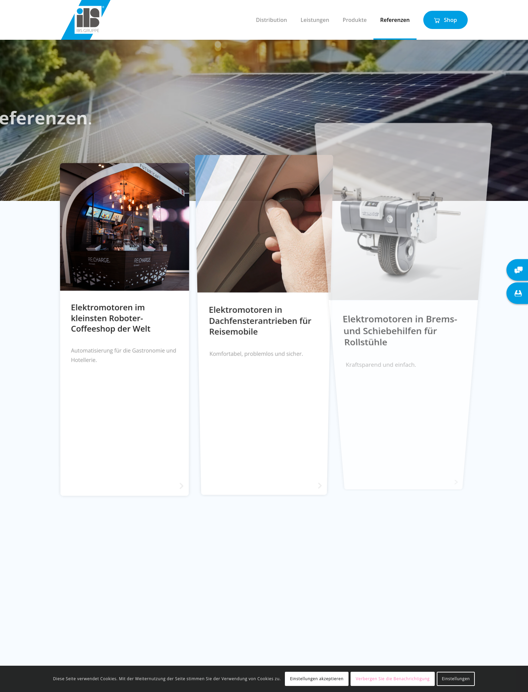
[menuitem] (271, 20)
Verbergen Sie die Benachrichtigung (393, 679)
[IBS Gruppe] (85, 20)
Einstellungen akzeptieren (316, 679)
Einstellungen (456, 679)
